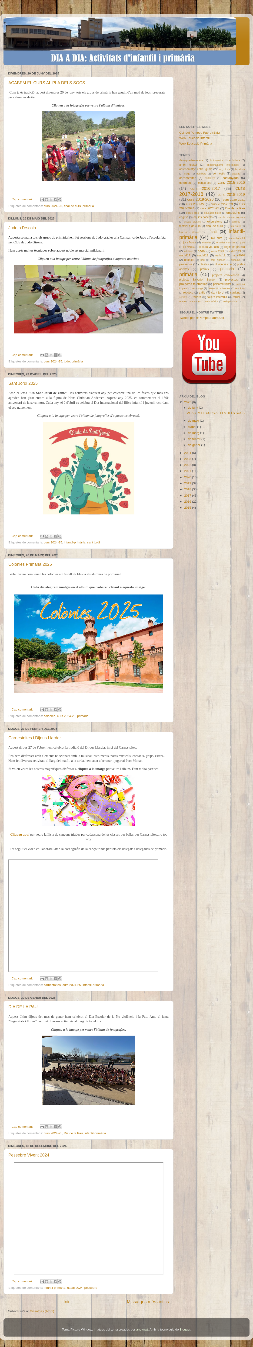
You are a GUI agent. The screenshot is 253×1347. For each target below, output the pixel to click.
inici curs (216, 238)
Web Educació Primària (195, 143)
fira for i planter (189, 232)
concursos (204, 182)
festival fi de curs (190, 226)
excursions (214, 221)
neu (202, 259)
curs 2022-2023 (222, 204)
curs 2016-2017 (205, 188)
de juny (193, 407)
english (183, 217)
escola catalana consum (231, 217)
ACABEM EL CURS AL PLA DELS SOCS (46, 83)
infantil (211, 231)
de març (194, 433)
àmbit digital (188, 164)
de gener (194, 445)
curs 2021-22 (195, 204)
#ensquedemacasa (191, 160)
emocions (233, 212)
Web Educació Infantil (194, 138)
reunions (240, 288)
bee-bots (240, 169)
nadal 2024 (75, 1287)
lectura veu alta (209, 247)
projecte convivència (225, 275)
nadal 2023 (217, 251)
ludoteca (188, 251)
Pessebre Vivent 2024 (28, 1155)
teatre (182, 301)
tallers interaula (217, 297)
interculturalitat (237, 238)
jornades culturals (226, 242)
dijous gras (192, 212)
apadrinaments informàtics (223, 164)
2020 (188, 477)
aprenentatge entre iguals (195, 169)
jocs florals (189, 242)
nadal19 (220, 255)
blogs (187, 173)
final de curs (72, 206)
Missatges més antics (148, 1301)
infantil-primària (74, 542)
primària (88, 206)
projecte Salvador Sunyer (197, 279)
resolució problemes (219, 288)
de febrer (194, 439)
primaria (227, 269)
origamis (235, 259)
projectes (231, 279)
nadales (189, 260)
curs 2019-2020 (200, 199)
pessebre (90, 1287)
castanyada (231, 178)
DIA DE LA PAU (23, 1007)
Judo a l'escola (22, 228)
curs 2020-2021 (234, 199)
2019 (188, 483)
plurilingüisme (223, 264)
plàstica (204, 264)
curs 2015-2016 (231, 182)
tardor (236, 297)
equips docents (203, 217)
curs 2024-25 (53, 206)
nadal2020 (238, 255)
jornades (206, 242)
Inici (67, 1301)
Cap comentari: (23, 199)
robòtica (188, 292)
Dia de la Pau (73, 1133)
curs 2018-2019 (231, 194)
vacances (195, 301)
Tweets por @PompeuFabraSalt (201, 318)
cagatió (236, 173)
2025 (188, 402)
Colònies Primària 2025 (30, 564)
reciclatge (197, 288)
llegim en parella (234, 247)
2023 (188, 459)
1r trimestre (216, 160)
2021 (188, 471)
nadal (202, 251)
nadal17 (184, 255)
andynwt (142, 1329)
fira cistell (235, 226)
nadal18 (203, 255)
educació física (212, 212)
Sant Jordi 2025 (23, 383)
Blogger (185, 1329)
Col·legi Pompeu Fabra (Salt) (199, 132)
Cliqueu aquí (20, 834)
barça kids (224, 169)
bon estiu (219, 173)
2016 (188, 501)
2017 (188, 495)
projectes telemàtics (193, 284)
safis (202, 292)
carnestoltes (52, 985)
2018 (188, 489)
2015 (188, 507)
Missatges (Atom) (42, 1311)
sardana (235, 292)
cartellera (210, 178)
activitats (234, 160)
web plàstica (230, 301)
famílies (235, 221)
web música (212, 301)
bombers (201, 173)
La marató (189, 246)
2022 (188, 465)
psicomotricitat (222, 284)
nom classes (217, 259)
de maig (194, 420)
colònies (49, 716)
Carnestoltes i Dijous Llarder (34, 738)
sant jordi (93, 542)
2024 (188, 453)
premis (204, 269)
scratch (183, 297)
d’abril (192, 427)
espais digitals (192, 221)
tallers (197, 297)
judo (67, 361)
